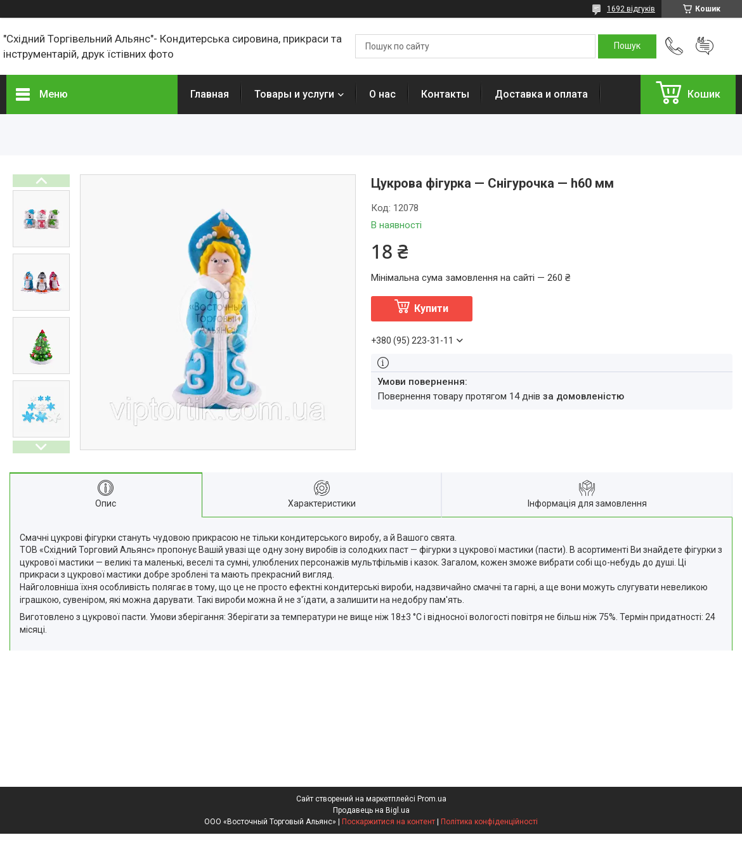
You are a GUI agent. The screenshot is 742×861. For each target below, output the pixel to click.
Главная (209, 94)
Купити (431, 308)
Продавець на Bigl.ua (371, 810)
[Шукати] (627, 46)
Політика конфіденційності (489, 821)
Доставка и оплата (541, 94)
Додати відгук (704, 46)
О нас (382, 94)
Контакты (445, 94)
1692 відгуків (631, 8)
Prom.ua (431, 798)
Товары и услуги (294, 94)
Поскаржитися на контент (388, 821)
